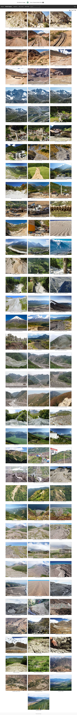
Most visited (21, 6)
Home (31, 2)
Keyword (35, 2)
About (75, 6)
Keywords (15, 6)
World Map (27, 6)
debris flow (39, 2)
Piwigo (40, 713)
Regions (2, 6)
